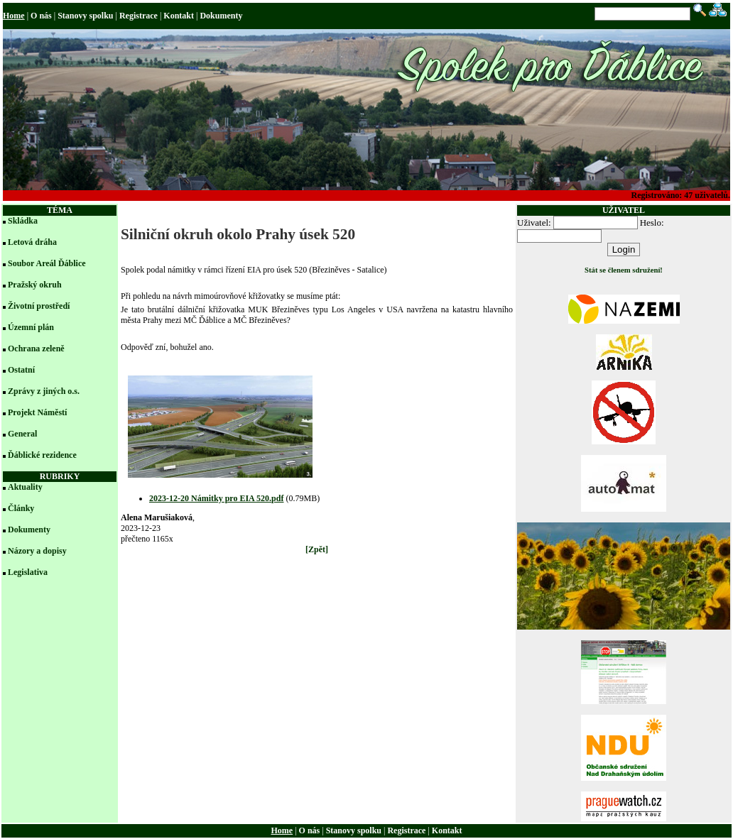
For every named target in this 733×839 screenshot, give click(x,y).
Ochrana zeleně (36, 348)
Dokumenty (221, 16)
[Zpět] (316, 549)
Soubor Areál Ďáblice (47, 263)
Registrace (138, 16)
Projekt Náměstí (37, 412)
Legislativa (28, 572)
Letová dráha (32, 242)
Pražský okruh (35, 285)
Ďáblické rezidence (42, 455)
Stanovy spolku (85, 16)
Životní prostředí (39, 306)
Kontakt (178, 16)
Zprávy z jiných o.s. (44, 391)
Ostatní (21, 370)
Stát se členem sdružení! (624, 270)
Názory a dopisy (37, 551)
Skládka (23, 221)
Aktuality (25, 487)
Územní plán (31, 327)
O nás (41, 16)
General (22, 434)
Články (21, 508)
